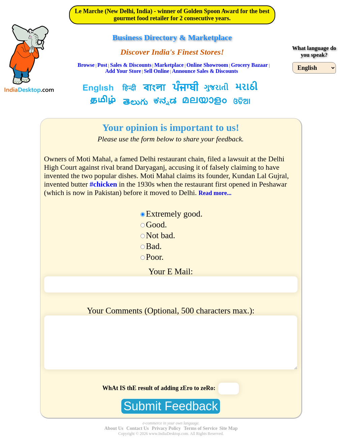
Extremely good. (174, 213)
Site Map (228, 428)
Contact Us (137, 428)
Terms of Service (200, 428)
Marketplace (169, 65)
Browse (85, 65)
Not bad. (160, 235)
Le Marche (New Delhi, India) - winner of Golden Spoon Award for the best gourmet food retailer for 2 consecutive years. (172, 15)
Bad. (154, 246)
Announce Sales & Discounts (205, 71)
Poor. (155, 257)
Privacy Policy (166, 428)
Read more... (214, 193)
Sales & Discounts (131, 65)
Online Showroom (207, 65)
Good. (156, 224)
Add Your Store (123, 71)
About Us (113, 428)
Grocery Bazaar (249, 65)
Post (102, 65)
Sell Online (156, 71)
